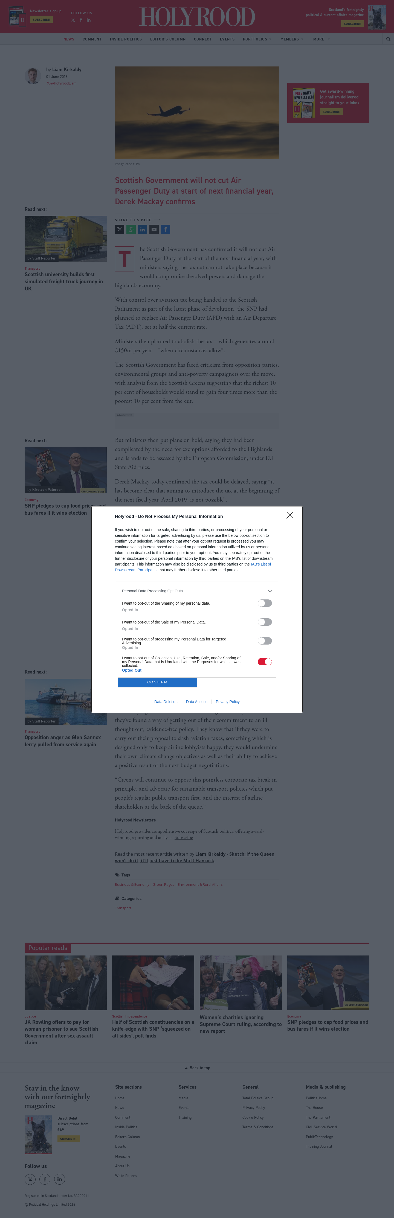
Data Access (196, 702)
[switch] (265, 603)
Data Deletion (166, 702)
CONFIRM (157, 682)
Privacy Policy (228, 702)
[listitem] (197, 591)
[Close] (291, 517)
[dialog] (197, 609)
